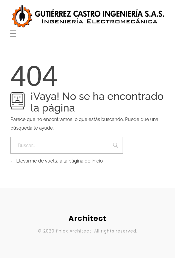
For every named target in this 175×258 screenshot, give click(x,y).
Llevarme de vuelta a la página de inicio (56, 161)
